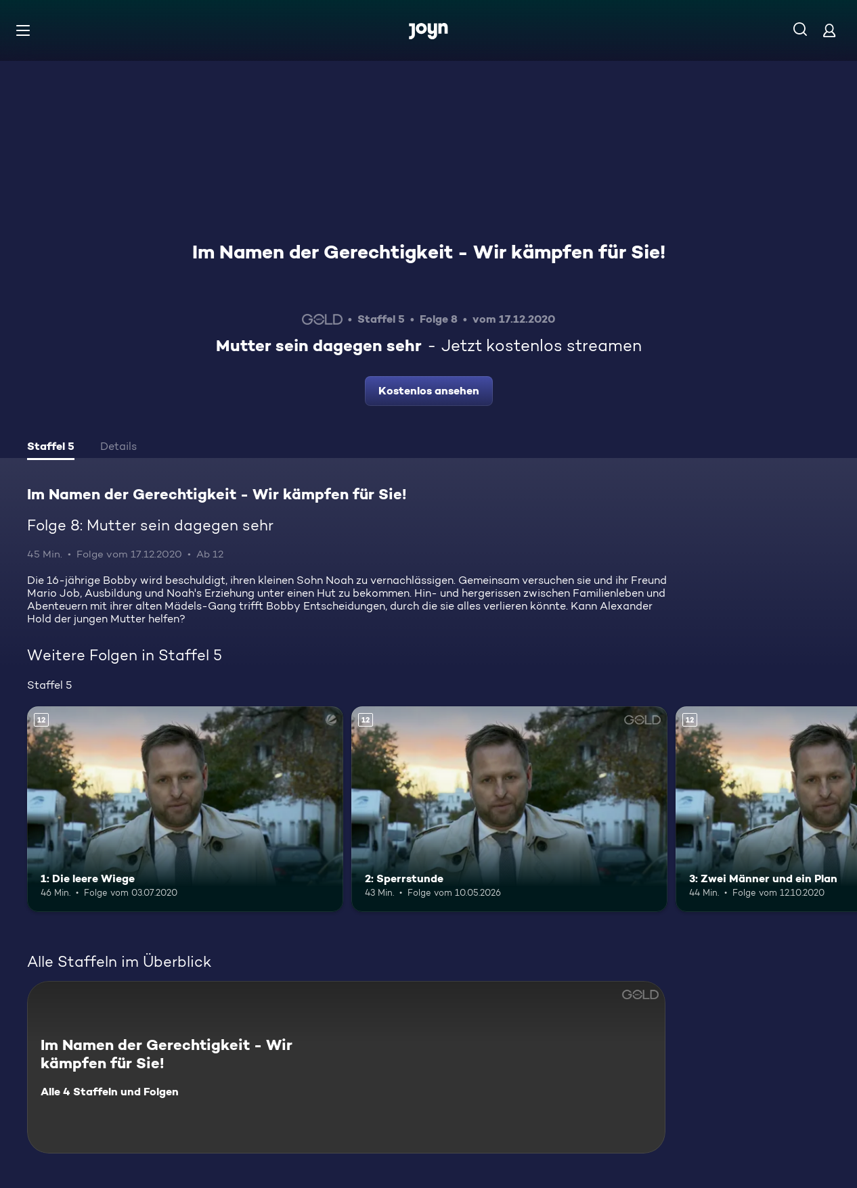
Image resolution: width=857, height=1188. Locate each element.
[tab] (50, 448)
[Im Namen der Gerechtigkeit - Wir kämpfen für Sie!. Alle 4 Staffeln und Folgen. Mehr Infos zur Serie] (346, 1067)
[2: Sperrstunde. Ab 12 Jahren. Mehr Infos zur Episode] (509, 809)
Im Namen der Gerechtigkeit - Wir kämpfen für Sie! (428, 251)
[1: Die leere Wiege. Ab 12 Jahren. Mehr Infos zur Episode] (185, 809)
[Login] (829, 30)
